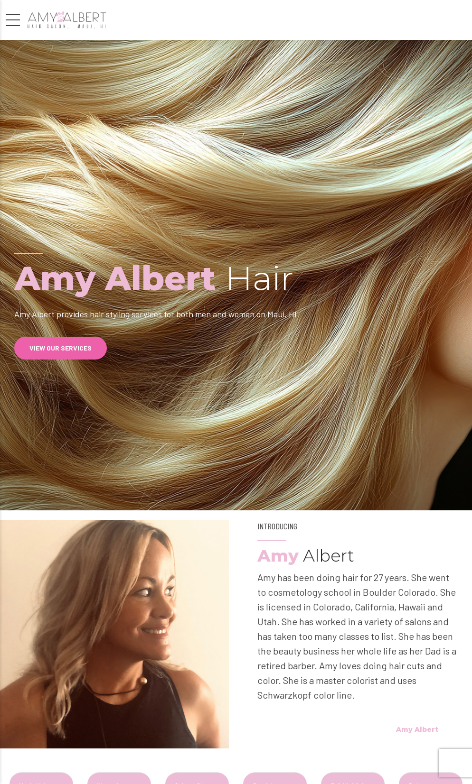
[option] (236, 275)
